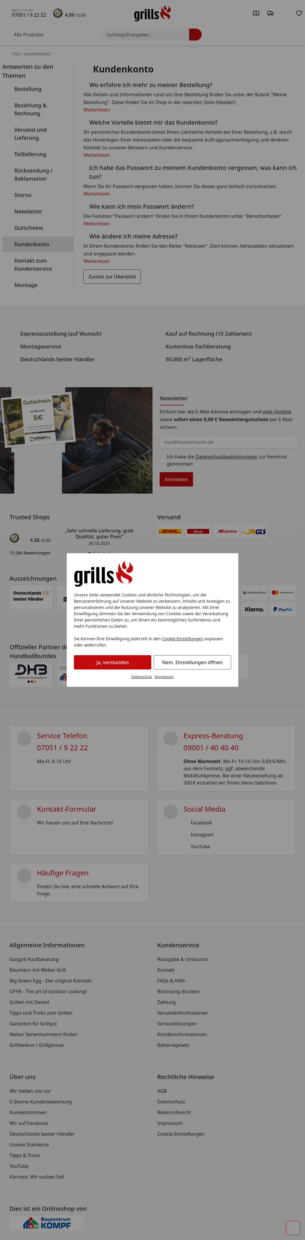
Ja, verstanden (113, 662)
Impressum (164, 676)
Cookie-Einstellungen (182, 638)
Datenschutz (141, 676)
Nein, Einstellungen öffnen (192, 662)
